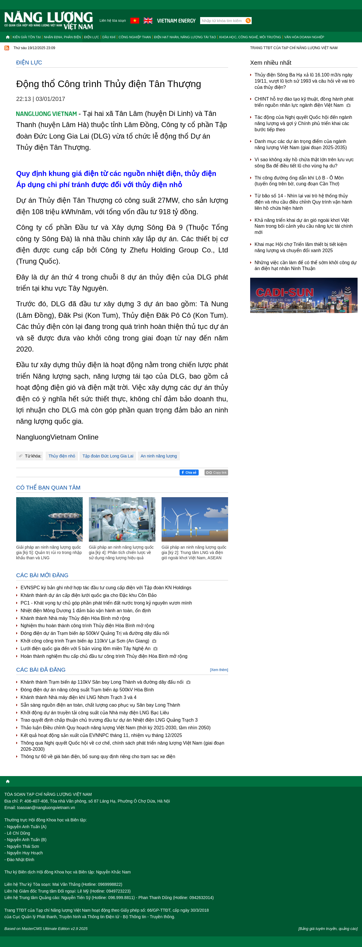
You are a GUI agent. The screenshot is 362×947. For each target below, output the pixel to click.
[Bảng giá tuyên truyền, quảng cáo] (328, 928)
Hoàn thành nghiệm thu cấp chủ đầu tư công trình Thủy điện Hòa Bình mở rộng (104, 656)
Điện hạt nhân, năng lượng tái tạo (185, 37)
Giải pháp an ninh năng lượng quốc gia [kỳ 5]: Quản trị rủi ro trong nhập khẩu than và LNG (49, 552)
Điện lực (91, 37)
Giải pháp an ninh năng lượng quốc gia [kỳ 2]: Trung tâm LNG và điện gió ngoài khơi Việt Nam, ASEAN (194, 552)
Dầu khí (108, 37)
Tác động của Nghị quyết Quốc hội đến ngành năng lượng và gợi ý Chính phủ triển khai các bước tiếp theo (303, 123)
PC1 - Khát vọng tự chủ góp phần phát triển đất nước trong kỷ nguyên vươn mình (106, 602)
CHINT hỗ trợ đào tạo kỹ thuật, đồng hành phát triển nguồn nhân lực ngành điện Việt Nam (304, 102)
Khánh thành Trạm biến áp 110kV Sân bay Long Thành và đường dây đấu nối (105, 682)
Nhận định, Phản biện (62, 37)
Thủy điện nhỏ (62, 456)
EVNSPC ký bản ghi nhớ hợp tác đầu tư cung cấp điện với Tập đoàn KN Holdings (106, 587)
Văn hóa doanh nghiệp (304, 37)
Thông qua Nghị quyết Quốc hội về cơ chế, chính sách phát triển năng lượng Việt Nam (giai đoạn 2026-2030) (122, 746)
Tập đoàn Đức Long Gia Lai (107, 456)
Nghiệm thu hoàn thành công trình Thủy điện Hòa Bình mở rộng (87, 625)
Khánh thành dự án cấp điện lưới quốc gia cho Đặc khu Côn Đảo (89, 595)
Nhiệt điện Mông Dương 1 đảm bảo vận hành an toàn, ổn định (86, 610)
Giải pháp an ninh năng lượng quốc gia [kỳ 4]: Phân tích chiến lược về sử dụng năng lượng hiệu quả (121, 552)
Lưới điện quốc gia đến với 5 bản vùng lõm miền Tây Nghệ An (89, 648)
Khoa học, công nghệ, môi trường (250, 37)
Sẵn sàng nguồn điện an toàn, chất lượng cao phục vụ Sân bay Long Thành (100, 705)
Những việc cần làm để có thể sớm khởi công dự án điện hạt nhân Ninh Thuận (306, 265)
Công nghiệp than (135, 37)
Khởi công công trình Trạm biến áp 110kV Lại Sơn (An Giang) (88, 640)
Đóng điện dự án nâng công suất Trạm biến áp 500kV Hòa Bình (87, 689)
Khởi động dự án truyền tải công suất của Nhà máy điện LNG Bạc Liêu (95, 712)
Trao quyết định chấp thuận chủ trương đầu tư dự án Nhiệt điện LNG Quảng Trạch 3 (109, 720)
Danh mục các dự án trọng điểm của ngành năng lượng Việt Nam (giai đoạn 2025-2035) (301, 144)
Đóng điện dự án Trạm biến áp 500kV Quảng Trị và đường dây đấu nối (95, 633)
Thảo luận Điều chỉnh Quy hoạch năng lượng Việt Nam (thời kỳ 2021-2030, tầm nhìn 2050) (115, 727)
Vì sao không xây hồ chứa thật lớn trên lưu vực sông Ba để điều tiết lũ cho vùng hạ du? (304, 162)
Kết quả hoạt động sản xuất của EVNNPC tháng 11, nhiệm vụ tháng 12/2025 (101, 735)
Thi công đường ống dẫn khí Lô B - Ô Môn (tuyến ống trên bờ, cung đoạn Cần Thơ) (299, 181)
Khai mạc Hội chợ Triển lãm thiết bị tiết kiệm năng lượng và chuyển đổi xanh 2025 (301, 247)
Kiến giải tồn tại (27, 37)
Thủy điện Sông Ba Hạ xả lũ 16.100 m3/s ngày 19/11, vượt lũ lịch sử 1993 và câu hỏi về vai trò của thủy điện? (305, 81)
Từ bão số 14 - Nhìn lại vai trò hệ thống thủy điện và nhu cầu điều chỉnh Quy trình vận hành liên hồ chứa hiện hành (303, 202)
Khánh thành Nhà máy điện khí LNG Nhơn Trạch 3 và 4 (79, 697)
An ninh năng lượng (159, 456)
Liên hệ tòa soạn (112, 21)
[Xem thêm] (219, 670)
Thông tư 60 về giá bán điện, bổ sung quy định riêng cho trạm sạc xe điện (98, 756)
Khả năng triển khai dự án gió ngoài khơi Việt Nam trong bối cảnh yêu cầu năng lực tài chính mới (304, 226)
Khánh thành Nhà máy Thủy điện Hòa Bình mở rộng (75, 618)
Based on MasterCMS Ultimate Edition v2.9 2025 (46, 928)
